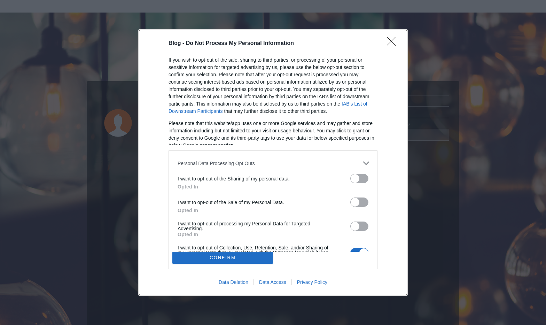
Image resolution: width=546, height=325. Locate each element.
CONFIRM (223, 257)
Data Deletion (233, 282)
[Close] (393, 43)
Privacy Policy (312, 282)
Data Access (272, 282)
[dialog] (273, 162)
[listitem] (273, 163)
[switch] (359, 178)
